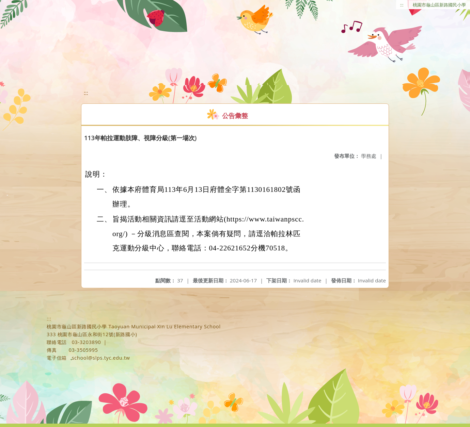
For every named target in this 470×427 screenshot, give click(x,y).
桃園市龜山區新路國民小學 (439, 5)
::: (402, 5)
